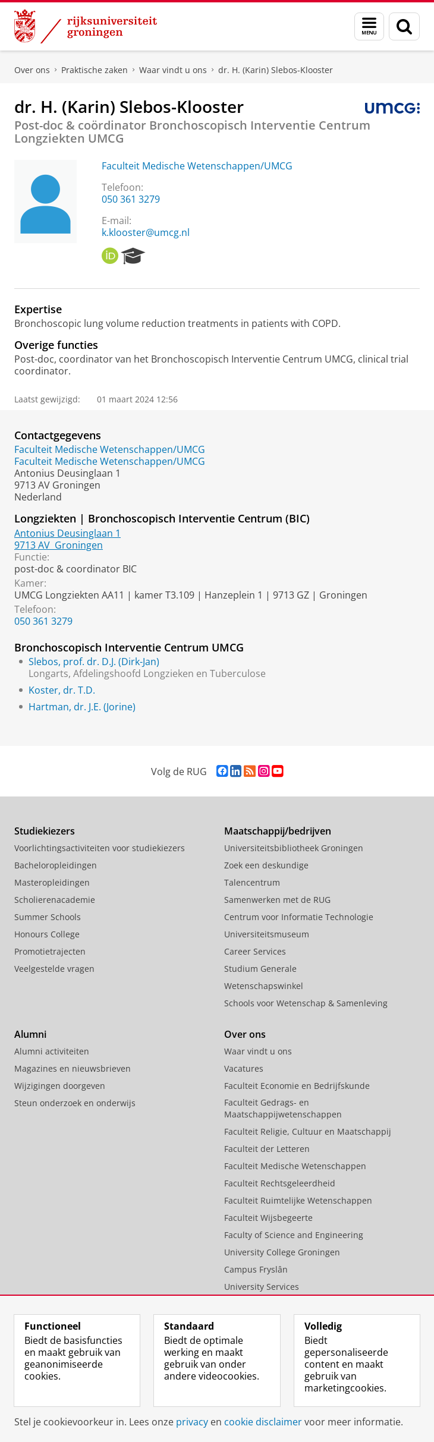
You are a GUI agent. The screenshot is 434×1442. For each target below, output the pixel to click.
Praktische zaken (94, 69)
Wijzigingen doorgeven (59, 1085)
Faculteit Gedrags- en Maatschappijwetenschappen (283, 1108)
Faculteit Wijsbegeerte (268, 1217)
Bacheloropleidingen (55, 865)
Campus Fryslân (256, 1269)
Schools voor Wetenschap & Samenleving (306, 1003)
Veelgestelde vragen (54, 968)
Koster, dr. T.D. (62, 690)
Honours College (47, 934)
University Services (261, 1286)
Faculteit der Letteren (267, 1148)
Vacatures (243, 1068)
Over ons (32, 69)
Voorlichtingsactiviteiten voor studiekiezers (99, 848)
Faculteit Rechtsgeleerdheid (279, 1183)
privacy (192, 1421)
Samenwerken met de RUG (277, 899)
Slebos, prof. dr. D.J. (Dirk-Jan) (94, 661)
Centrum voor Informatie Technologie (298, 916)
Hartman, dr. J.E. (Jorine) (82, 706)
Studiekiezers (44, 831)
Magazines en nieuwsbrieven (72, 1068)
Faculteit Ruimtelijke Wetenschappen (298, 1200)
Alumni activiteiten (51, 1051)
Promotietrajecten (50, 951)
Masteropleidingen (52, 882)
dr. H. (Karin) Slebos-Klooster (275, 69)
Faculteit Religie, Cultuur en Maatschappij (307, 1131)
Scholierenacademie (54, 899)
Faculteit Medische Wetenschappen (295, 1166)
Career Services (255, 951)
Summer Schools (47, 916)
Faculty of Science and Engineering (293, 1235)
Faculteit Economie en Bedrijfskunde (297, 1085)
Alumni (30, 1034)
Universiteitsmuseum (266, 934)
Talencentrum (252, 882)
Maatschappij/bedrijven (277, 831)
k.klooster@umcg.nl (146, 232)
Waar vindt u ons (173, 69)
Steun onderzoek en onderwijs (75, 1103)
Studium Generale (260, 968)
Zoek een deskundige (266, 865)
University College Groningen (282, 1252)
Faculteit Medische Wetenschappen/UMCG (197, 165)
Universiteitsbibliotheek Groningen (293, 848)
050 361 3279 (131, 199)
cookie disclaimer (263, 1421)
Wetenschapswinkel (263, 985)
